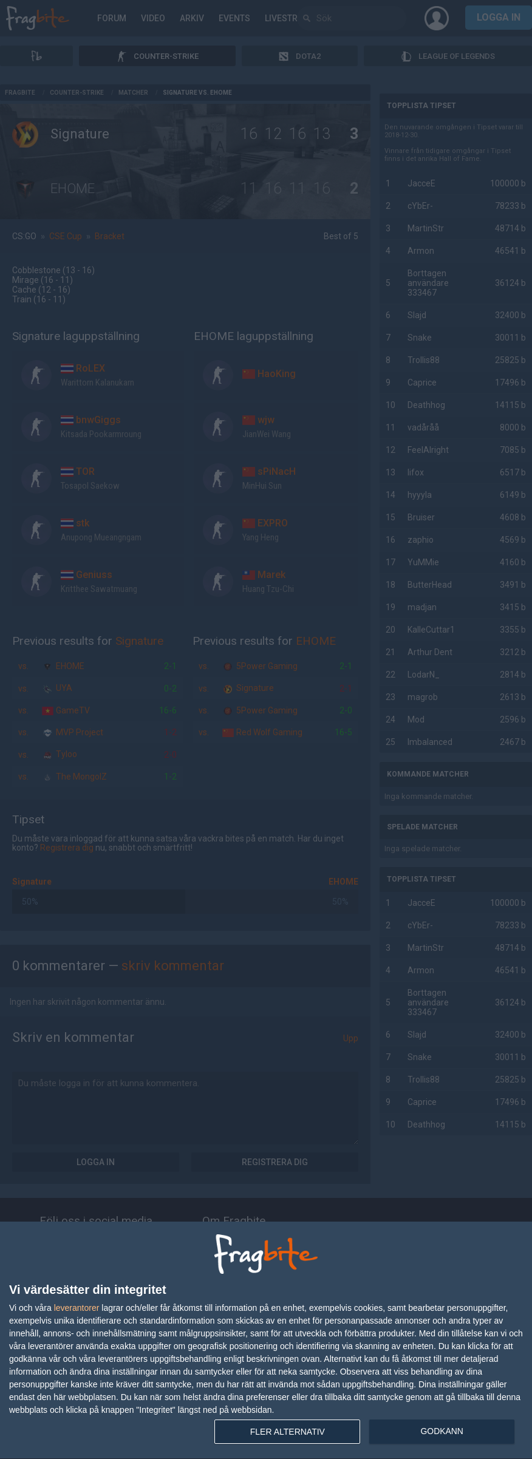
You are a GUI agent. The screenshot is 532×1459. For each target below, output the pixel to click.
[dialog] (266, 1340)
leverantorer (77, 1308)
